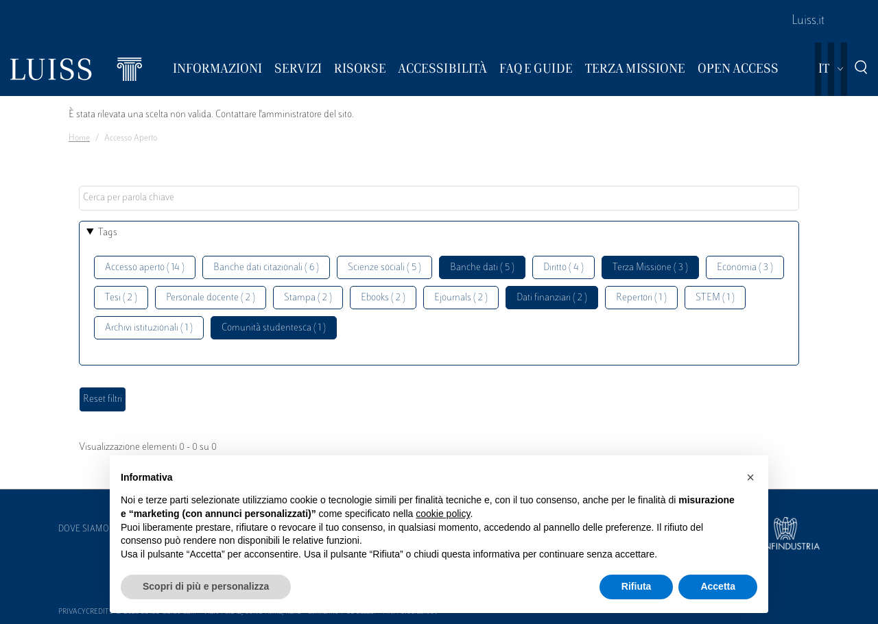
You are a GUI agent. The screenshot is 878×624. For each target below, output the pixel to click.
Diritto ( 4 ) (563, 268)
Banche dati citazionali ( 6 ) (266, 268)
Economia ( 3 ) (745, 268)
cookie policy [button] (443, 513)
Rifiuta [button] (636, 586)
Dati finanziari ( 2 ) (552, 298)
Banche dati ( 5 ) (482, 268)
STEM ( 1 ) (715, 298)
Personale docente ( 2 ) (210, 298)
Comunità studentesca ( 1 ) (274, 328)
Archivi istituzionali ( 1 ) (149, 328)
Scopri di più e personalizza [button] (206, 586)
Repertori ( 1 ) (641, 298)
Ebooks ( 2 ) (383, 298)
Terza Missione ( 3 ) (650, 268)
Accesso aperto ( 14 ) (145, 268)
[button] (750, 477)
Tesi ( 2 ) (121, 298)
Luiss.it (808, 21)
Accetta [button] (717, 586)
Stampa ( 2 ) (308, 298)
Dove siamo (83, 529)
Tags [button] (107, 233)
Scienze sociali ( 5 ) (384, 268)
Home (79, 138)
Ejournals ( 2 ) (461, 298)
